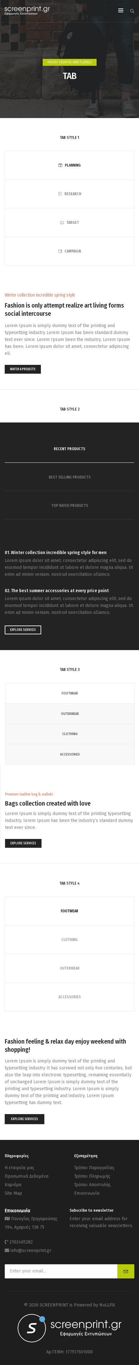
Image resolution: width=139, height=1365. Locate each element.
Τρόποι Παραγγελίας (94, 1167)
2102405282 (21, 1242)
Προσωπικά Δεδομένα (26, 1176)
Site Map (13, 1193)
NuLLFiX (107, 1305)
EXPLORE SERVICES (23, 630)
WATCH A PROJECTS (23, 369)
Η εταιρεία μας (19, 1167)
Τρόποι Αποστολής (92, 1184)
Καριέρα (13, 1184)
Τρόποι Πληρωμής (92, 1176)
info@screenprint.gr (30, 1250)
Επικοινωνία (86, 1193)
